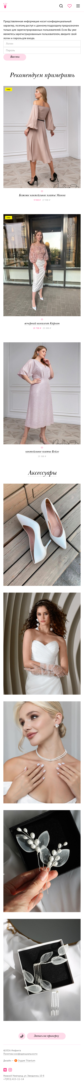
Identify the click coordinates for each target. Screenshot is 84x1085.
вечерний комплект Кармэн (42, 269)
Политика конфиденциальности (20, 1053)
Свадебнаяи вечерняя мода (5, 6)
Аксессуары (42, 473)
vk (5, 1070)
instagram (10, 1070)
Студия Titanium (26, 1060)
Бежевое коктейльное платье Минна (42, 141)
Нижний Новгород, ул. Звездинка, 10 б (23, 1075)
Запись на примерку (46, 1036)
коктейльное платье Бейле (42, 397)
